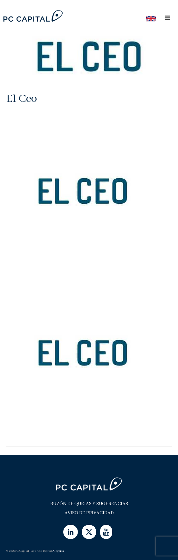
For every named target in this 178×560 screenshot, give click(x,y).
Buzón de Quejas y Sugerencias (89, 504)
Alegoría (58, 551)
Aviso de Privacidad (89, 513)
